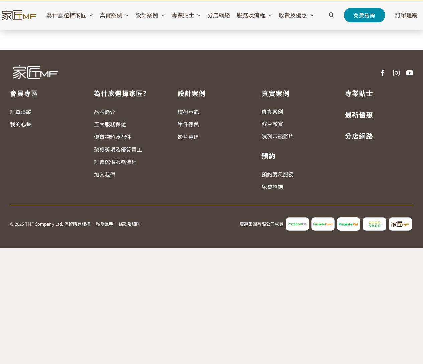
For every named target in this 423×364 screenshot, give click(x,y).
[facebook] (383, 73)
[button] (331, 15)
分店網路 (359, 136)
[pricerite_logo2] (297, 220)
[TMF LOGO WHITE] (35, 63)
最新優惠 (359, 114)
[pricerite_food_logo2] (323, 220)
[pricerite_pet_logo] (348, 220)
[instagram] (396, 73)
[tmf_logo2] (400, 220)
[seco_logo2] (374, 220)
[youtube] (409, 73)
